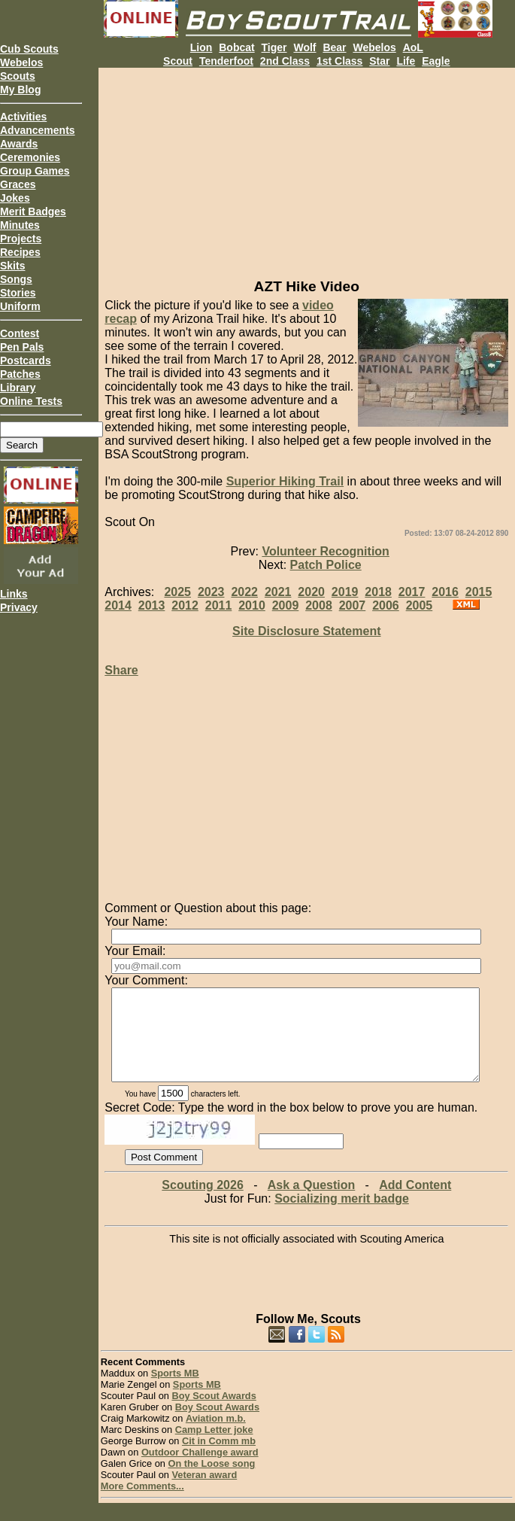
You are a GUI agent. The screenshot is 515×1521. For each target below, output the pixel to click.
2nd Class (285, 61)
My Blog (20, 90)
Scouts (17, 76)
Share (121, 670)
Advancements (37, 130)
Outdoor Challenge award (200, 1470)
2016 (445, 592)
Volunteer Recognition (325, 551)
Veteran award (204, 1492)
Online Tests (31, 401)
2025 (177, 592)
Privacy (19, 607)
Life (405, 61)
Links (14, 594)
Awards (19, 144)
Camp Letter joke (214, 1447)
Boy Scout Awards (213, 1413)
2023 (211, 592)
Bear (334, 47)
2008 (318, 605)
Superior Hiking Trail (285, 481)
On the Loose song (211, 1481)
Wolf (304, 47)
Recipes (20, 252)
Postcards (25, 360)
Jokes (15, 198)
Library (17, 388)
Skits (12, 266)
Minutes (20, 225)
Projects (20, 239)
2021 (278, 592)
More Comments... (142, 1504)
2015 (478, 592)
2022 (244, 592)
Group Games (35, 171)
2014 (118, 605)
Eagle (436, 61)
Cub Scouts (29, 49)
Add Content (415, 1203)
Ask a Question (311, 1203)
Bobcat (236, 47)
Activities (23, 117)
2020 (311, 592)
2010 (251, 605)
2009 (285, 605)
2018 (378, 592)
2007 (352, 605)
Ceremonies (30, 157)
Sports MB (175, 1391)
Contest (19, 333)
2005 (419, 605)
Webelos (21, 62)
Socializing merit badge (341, 1216)
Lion (201, 47)
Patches (20, 374)
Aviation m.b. (216, 1436)
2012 (184, 605)
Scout (177, 61)
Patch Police (326, 564)
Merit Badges (33, 211)
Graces (17, 184)
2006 (385, 605)
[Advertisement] (307, 173)
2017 (412, 592)
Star (379, 61)
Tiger (274, 47)
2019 (345, 592)
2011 (218, 605)
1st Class (339, 61)
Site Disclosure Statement (306, 631)
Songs (16, 279)
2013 (151, 605)
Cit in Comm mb (219, 1459)
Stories (17, 293)
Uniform (20, 306)
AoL (413, 47)
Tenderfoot (226, 61)
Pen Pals (22, 347)
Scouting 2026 (202, 1203)
